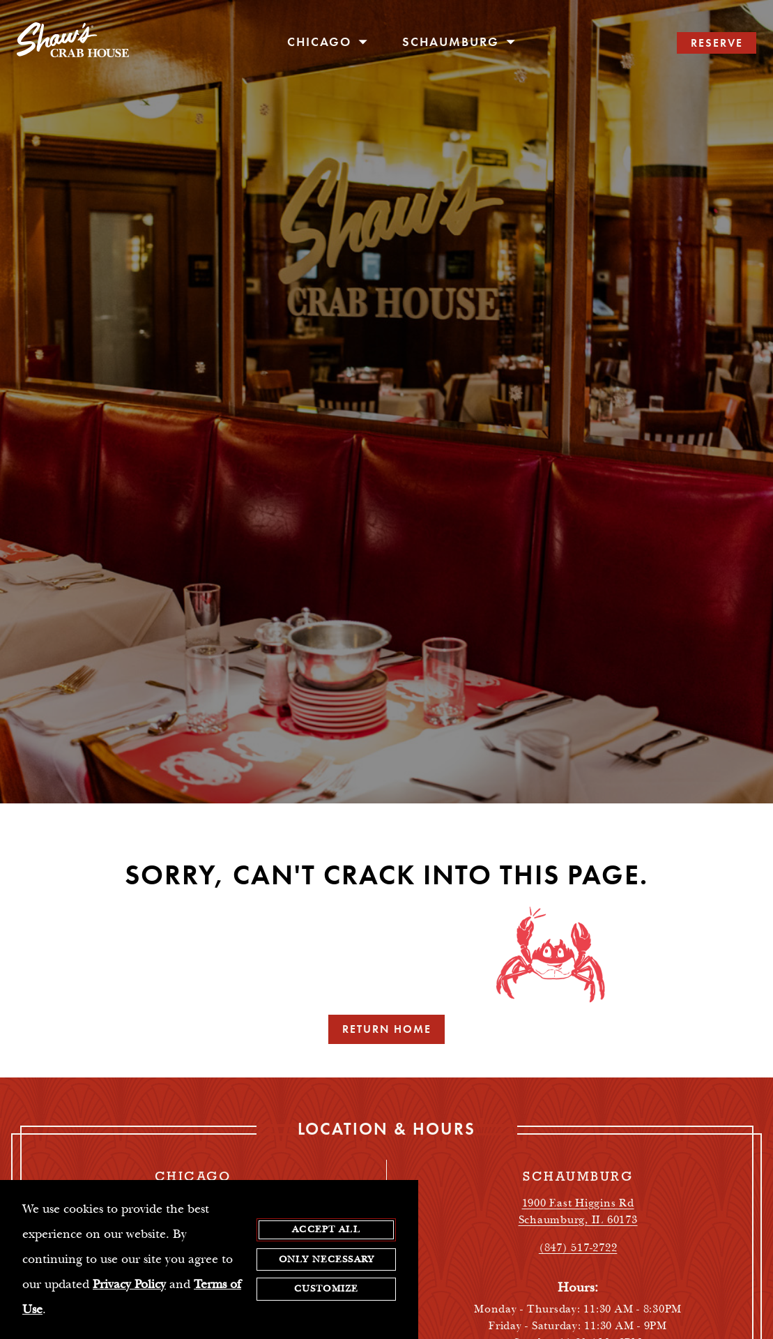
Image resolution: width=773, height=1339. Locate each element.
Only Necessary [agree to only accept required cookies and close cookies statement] (326, 1259)
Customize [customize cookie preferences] (326, 1289)
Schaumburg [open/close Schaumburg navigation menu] (459, 42)
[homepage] (73, 43)
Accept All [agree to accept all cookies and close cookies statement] (326, 1229)
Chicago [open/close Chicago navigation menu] (327, 42)
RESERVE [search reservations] (717, 43)
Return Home (386, 1029)
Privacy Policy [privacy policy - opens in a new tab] (129, 1284)
